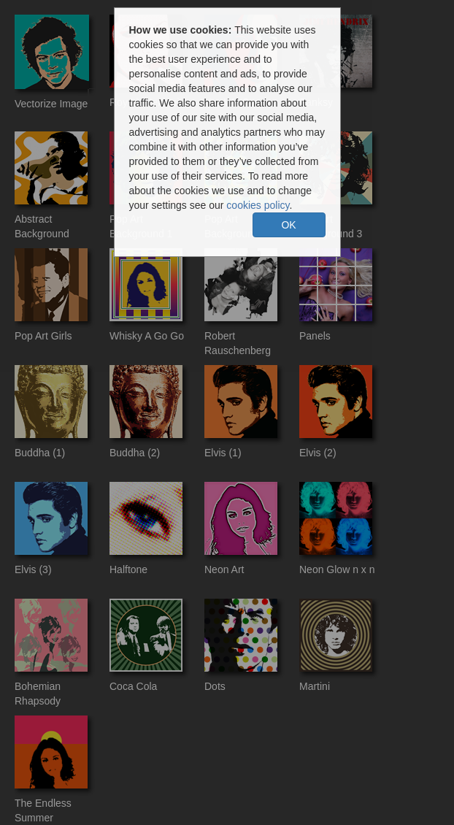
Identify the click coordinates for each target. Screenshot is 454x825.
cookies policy (257, 205)
